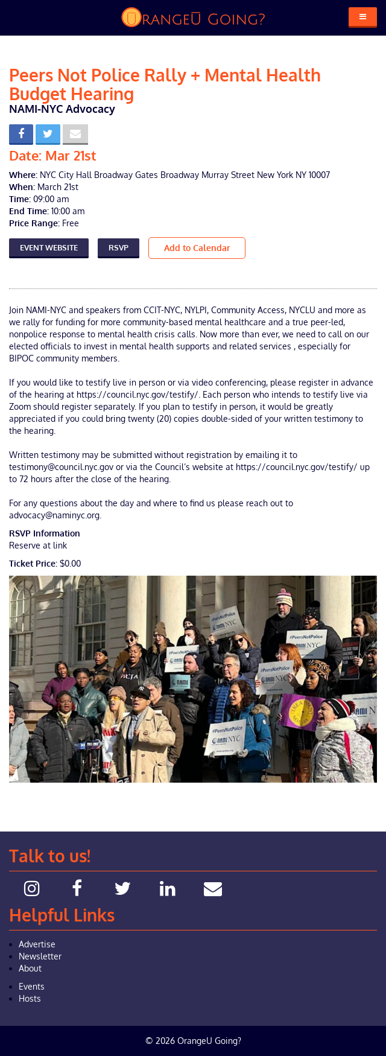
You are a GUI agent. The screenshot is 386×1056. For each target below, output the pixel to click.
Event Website (49, 247)
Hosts (30, 998)
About (30, 968)
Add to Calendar (197, 248)
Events (32, 986)
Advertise (37, 944)
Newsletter (40, 956)
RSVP (118, 247)
